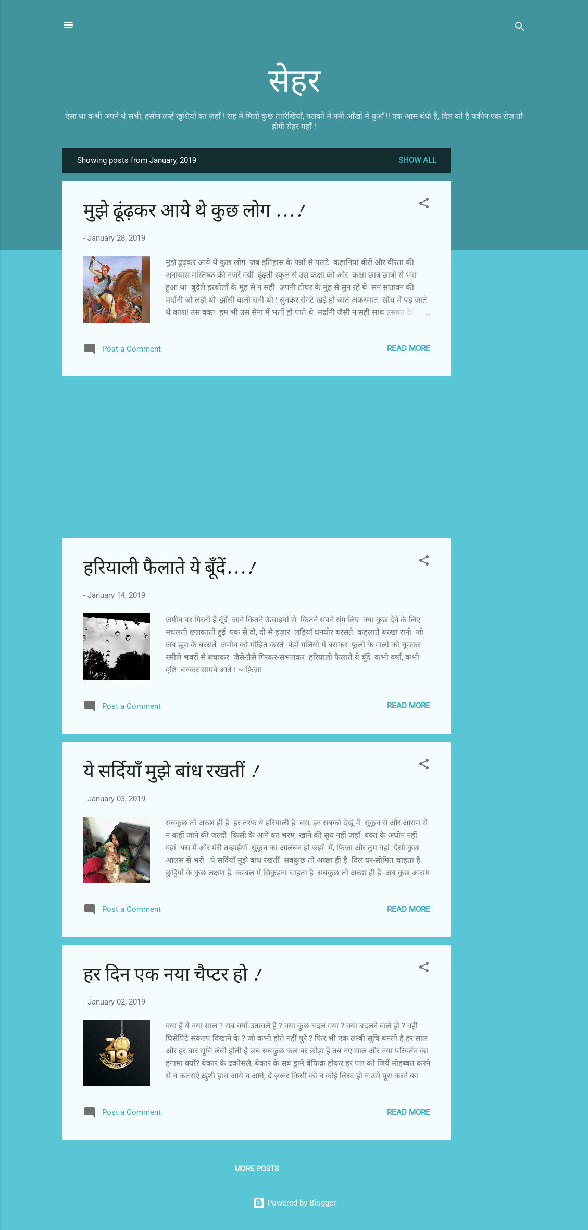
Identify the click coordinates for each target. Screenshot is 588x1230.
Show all (417, 160)
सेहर (294, 81)
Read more (408, 348)
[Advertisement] (492, 304)
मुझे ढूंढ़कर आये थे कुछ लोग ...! (193, 210)
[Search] (520, 28)
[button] (424, 205)
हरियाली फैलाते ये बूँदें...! (169, 568)
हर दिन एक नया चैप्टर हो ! (171, 974)
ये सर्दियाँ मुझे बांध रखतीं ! (170, 771)
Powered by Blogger (294, 1203)
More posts (256, 1168)
